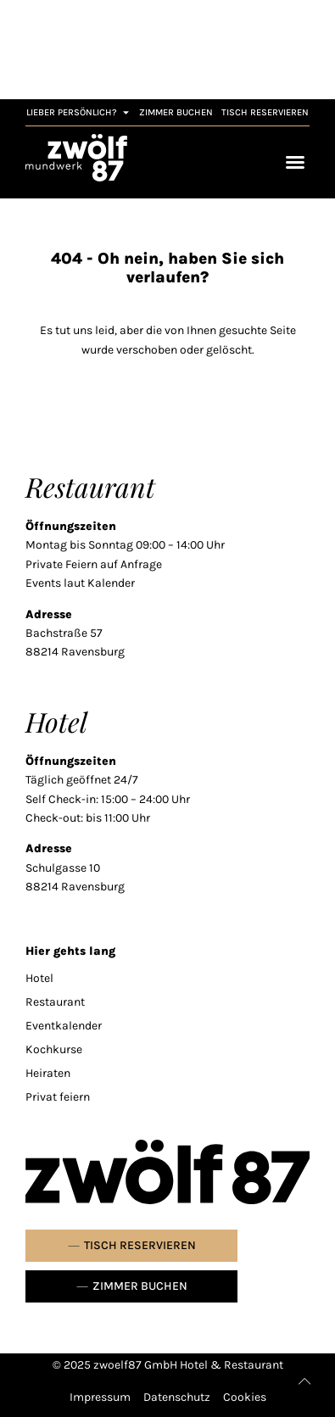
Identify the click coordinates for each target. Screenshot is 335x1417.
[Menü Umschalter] (295, 162)
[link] (76, 157)
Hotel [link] (39, 978)
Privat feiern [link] (57, 1097)
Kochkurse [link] (53, 1049)
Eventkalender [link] (63, 1025)
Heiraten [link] (47, 1073)
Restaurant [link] (55, 1002)
